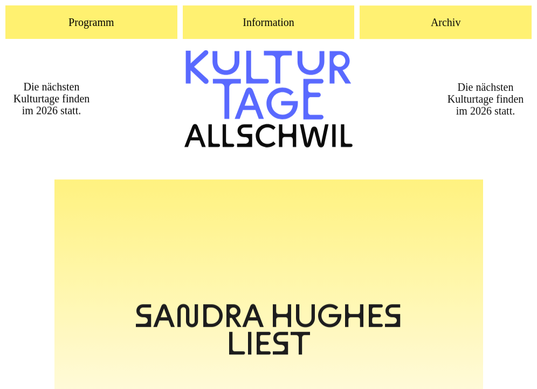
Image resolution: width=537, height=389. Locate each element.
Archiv (446, 23)
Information (268, 23)
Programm (91, 22)
